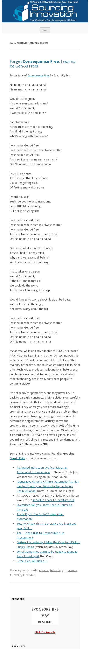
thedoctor (29, 575)
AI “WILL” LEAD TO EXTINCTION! (53, 500)
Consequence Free (38, 75)
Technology (56, 570)
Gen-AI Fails (17, 458)
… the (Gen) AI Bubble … (32, 561)
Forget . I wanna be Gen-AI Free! (42, 64)
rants (45, 570)
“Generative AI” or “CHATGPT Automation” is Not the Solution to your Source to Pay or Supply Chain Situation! (48, 486)
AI (40, 570)
